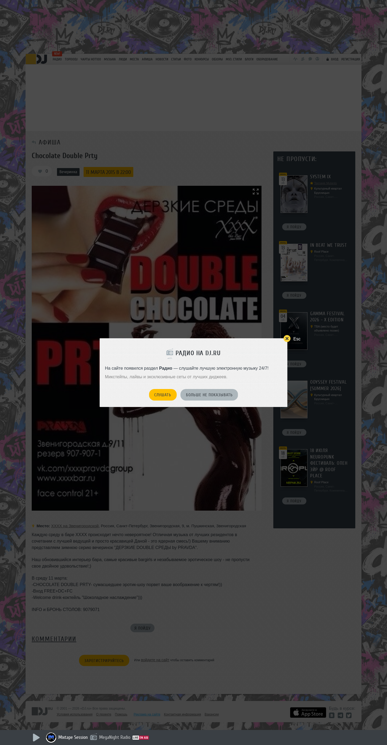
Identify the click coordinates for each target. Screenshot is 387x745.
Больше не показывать (209, 395)
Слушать (162, 395)
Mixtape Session (73, 737)
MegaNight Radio (114, 737)
